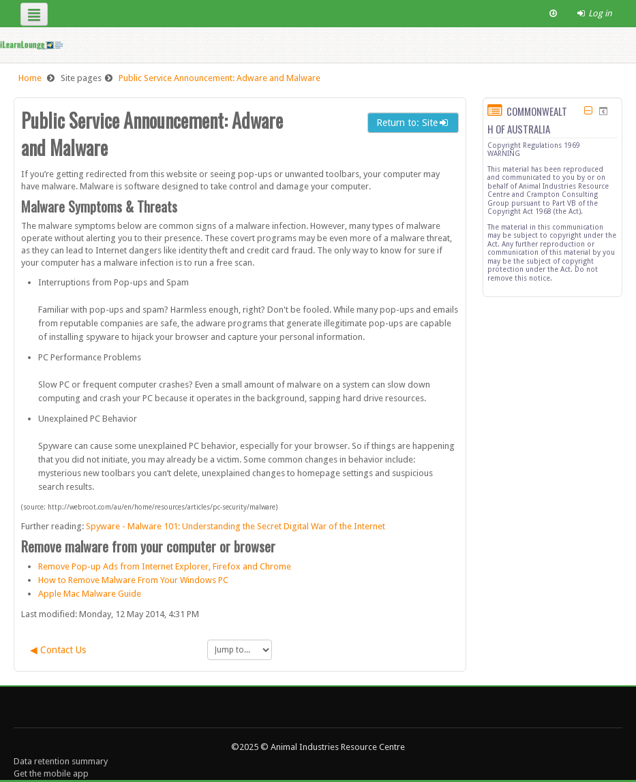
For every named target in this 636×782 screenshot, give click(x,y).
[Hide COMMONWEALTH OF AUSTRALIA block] (589, 111)
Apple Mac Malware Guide (89, 594)
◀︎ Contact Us (58, 649)
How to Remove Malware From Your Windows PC (133, 580)
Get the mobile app (51, 773)
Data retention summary (61, 761)
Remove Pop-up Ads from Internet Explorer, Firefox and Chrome (164, 566)
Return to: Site (413, 122)
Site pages (81, 78)
